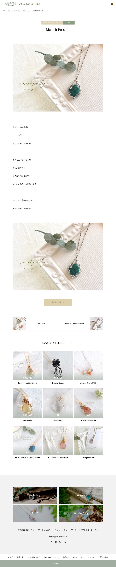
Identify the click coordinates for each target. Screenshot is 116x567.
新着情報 (20, 557)
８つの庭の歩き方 (34, 557)
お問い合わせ (103, 557)
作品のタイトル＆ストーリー (73, 557)
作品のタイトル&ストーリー (52, 22)
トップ (10, 557)
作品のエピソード (58, 302)
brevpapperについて (52, 557)
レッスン (91, 557)
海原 (69, 22)
